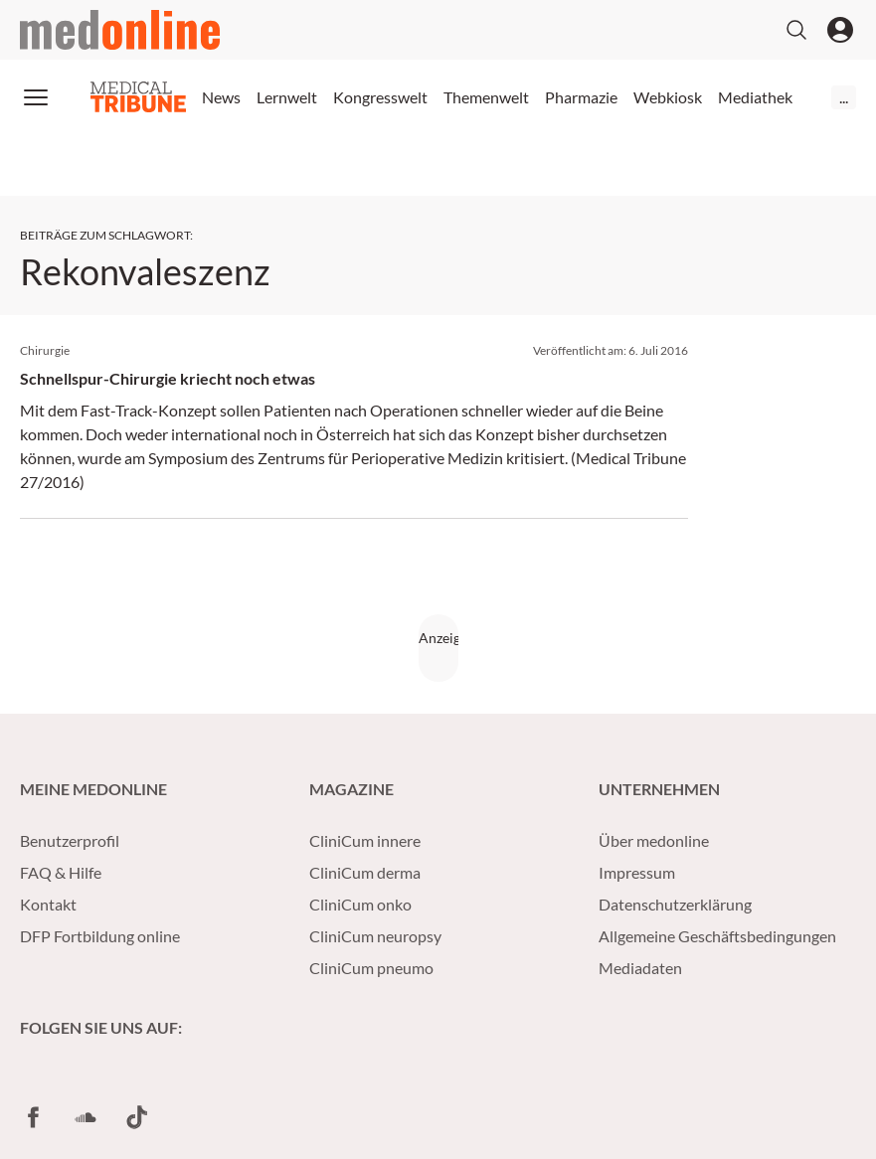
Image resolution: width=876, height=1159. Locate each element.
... (843, 96)
